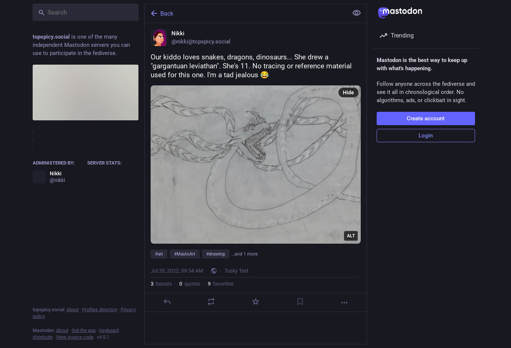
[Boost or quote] (211, 301)
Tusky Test (237, 271)
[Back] (246, 13)
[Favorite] (255, 301)
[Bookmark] (299, 301)
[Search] (85, 12)
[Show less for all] (357, 13)
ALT (351, 235)
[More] (344, 302)
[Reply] (166, 301)
